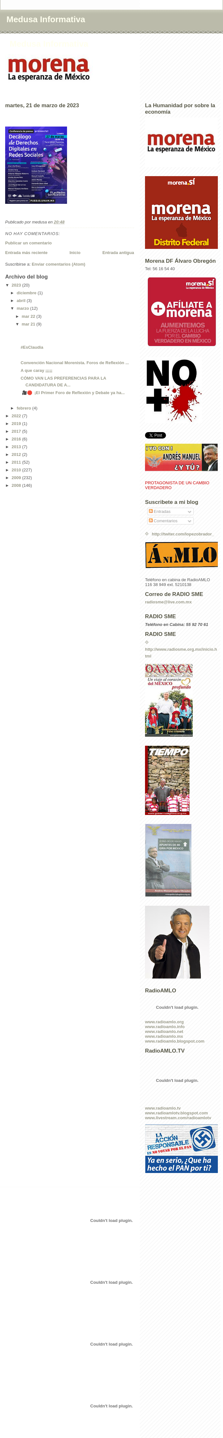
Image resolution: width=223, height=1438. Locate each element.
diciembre (27, 292)
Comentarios (163, 520)
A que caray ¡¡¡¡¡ (36, 370)
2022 (17, 415)
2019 (17, 423)
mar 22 (29, 316)
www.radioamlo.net (164, 1031)
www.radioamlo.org (164, 1021)
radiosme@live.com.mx (168, 602)
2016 (17, 439)
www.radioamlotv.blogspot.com (176, 1113)
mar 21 (29, 324)
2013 (17, 446)
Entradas (160, 511)
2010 (17, 470)
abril (22, 300)
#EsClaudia (32, 347)
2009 (17, 477)
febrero (24, 408)
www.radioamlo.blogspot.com (174, 1041)
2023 (17, 285)
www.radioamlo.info (165, 1026)
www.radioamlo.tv (163, 1108)
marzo (23, 308)
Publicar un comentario (28, 243)
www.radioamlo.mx (164, 1036)
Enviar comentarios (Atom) (58, 264)
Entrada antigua (118, 252)
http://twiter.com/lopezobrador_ (183, 534)
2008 (17, 485)
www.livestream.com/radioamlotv (178, 1117)
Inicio (75, 252)
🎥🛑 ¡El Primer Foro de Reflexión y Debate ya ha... (73, 392)
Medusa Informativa (45, 19)
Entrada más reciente (26, 252)
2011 (17, 462)
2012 (17, 454)
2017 (17, 431)
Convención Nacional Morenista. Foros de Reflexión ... (75, 362)
